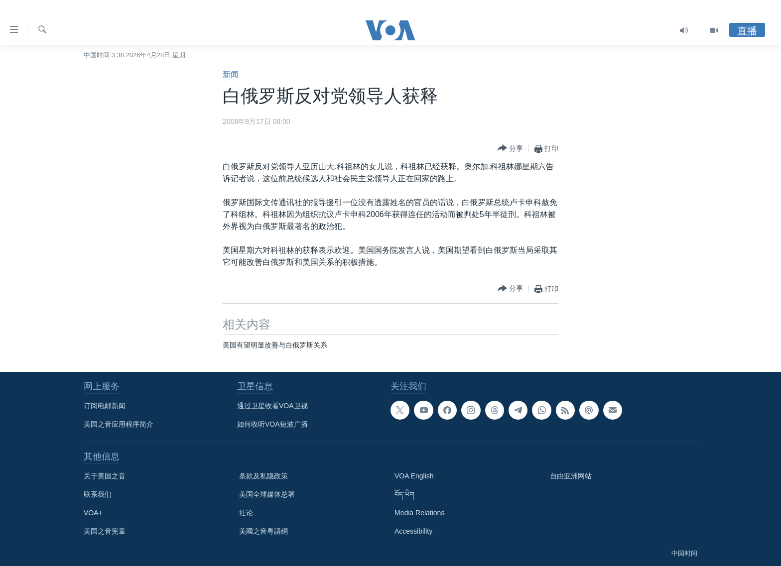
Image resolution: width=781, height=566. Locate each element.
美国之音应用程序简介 (118, 424)
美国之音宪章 (105, 531)
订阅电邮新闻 (105, 406)
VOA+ (93, 513)
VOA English (414, 476)
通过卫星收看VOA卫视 (272, 406)
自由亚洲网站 (571, 476)
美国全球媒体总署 (267, 494)
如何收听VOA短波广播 (272, 424)
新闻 (231, 74)
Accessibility (413, 531)
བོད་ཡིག (404, 494)
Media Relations (419, 513)
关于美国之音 (105, 476)
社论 (246, 513)
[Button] (510, 148)
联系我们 (98, 494)
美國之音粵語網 (263, 531)
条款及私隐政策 (263, 476)
